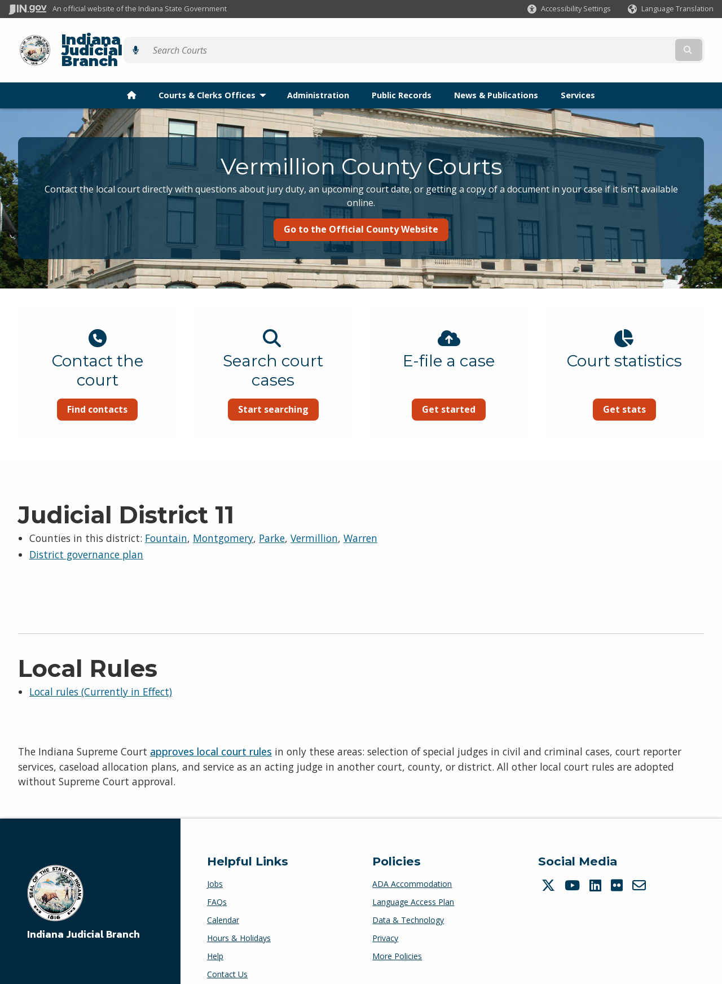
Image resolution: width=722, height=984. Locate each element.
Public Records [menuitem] (402, 75)
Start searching (273, 390)
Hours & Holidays (239, 922)
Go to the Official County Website (361, 210)
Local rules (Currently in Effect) (100, 676)
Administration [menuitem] (318, 75)
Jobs (215, 868)
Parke (272, 522)
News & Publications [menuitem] (496, 75)
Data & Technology (408, 904)
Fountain (166, 522)
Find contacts (97, 390)
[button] (569, 8)
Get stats (624, 390)
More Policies (397, 940)
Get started (449, 390)
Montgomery (223, 522)
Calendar (223, 904)
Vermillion (314, 522)
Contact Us (227, 958)
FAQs (217, 886)
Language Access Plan (413, 886)
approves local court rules (211, 735)
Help (215, 940)
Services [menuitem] (578, 75)
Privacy (385, 922)
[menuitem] (131, 75)
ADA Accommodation (412, 868)
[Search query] (627, 40)
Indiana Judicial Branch (141, 40)
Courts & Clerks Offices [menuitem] (215, 75)
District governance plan (86, 538)
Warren (360, 522)
